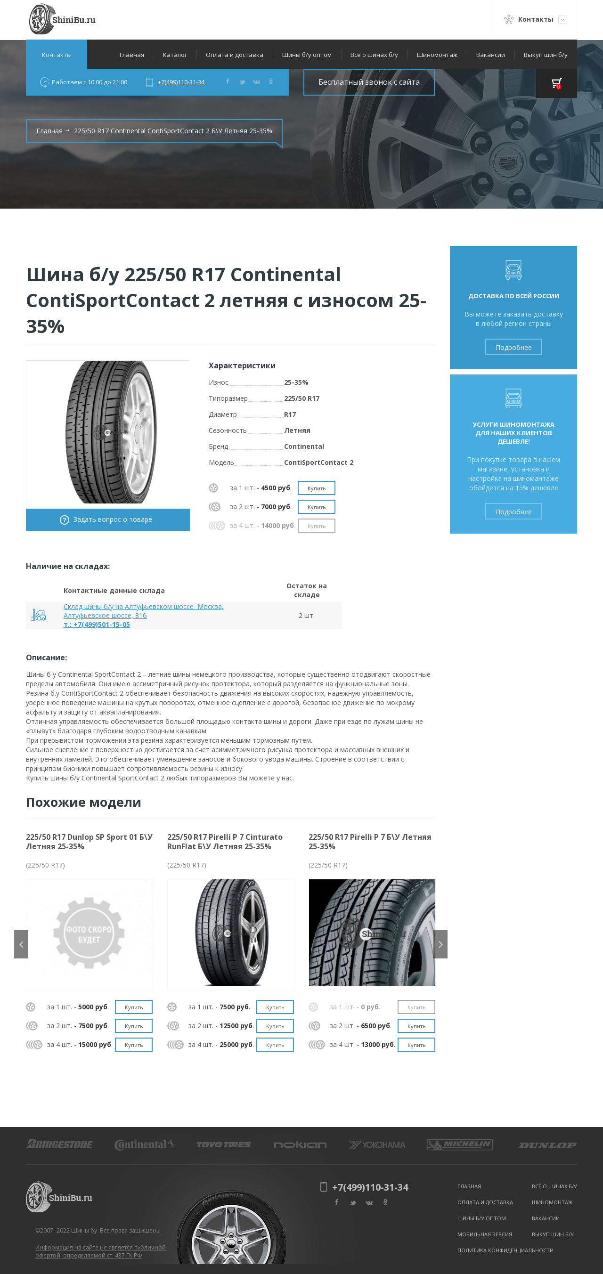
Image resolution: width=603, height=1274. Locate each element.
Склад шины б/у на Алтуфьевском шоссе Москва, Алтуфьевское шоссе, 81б (144, 611)
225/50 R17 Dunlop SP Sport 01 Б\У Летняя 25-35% (89, 842)
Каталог (175, 54)
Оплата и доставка (234, 54)
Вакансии (490, 54)
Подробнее (514, 347)
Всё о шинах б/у (374, 54)
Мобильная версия (484, 1234)
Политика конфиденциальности (505, 1250)
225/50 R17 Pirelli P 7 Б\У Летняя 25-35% (370, 842)
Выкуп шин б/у (546, 54)
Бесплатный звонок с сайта (369, 82)
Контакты (57, 54)
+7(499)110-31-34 (181, 82)
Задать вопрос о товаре (112, 519)
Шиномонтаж (437, 54)
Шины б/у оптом (307, 54)
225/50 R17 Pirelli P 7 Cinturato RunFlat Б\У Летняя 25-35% (225, 842)
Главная (132, 54)
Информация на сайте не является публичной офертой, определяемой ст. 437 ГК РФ (100, 1251)
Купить (317, 488)
